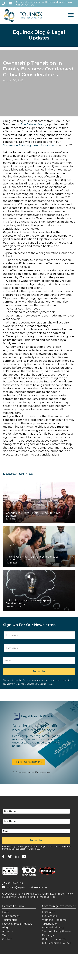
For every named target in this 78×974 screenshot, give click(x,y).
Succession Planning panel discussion (28, 145)
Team (5, 935)
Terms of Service (45, 896)
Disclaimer (10, 896)
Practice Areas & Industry (17, 923)
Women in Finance (53, 927)
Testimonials (9, 919)
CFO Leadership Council (56, 943)
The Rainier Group (33, 124)
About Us (7, 931)
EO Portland (49, 916)
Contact (7, 939)
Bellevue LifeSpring (54, 939)
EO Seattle (48, 912)
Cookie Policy (26, 896)
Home (6, 912)
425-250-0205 (12, 883)
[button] (28, 762)
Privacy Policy (64, 893)
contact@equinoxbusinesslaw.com (25, 887)
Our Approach (11, 916)
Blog (5, 927)
